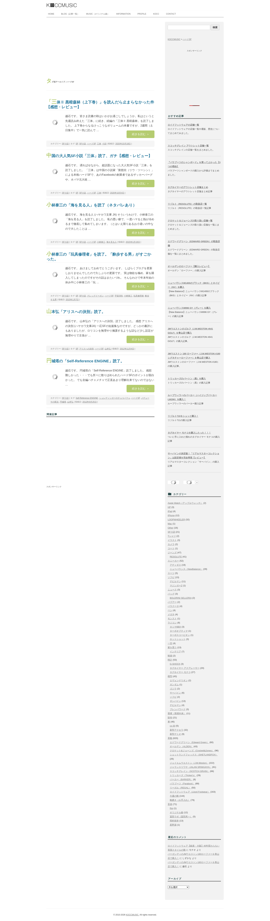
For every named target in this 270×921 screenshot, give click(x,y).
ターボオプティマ (179, 631)
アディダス (175, 565)
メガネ (171, 614)
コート (171, 548)
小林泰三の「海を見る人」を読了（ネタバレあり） (91, 205)
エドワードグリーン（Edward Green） (189, 742)
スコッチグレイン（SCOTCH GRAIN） (189, 771)
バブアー (172, 602)
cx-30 (172, 726)
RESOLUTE (176, 556)
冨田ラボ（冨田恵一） (181, 816)
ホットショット (177, 639)
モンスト (172, 618)
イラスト (172, 540)
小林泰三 (101, 242)
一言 (170, 643)
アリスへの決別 (86, 349)
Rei (171, 808)
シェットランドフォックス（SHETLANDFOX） (194, 754)
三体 (99, 143)
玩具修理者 (138, 296)
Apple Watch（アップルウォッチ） (185, 503)
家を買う (172, 647)
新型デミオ (175, 734)
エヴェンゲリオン (179, 680)
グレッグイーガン (95, 296)
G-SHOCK (175, 664)
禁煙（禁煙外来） (177, 713)
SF (77, 143)
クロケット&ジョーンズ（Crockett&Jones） (192, 750)
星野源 (173, 825)
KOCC (156, 14)
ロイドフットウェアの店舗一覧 (183, 125)
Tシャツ (172, 536)
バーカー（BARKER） (181, 779)
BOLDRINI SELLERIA (180, 598)
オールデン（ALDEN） (181, 746)
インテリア (175, 651)
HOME (51, 14)
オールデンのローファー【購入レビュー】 (189, 266)
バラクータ (173, 606)
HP (169, 507)
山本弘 (108, 349)
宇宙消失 (119, 296)
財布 (170, 717)
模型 (170, 676)
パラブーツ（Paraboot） (182, 783)
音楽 (170, 804)
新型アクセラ (176, 730)
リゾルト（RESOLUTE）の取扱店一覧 (187, 204)
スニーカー (173, 561)
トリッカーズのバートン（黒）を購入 (187, 378)
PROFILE (141, 14)
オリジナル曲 (176, 812)
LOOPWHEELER (176, 519)
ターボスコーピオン (180, 635)
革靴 (170, 738)
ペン (170, 610)
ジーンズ (172, 552)
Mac (170, 523)
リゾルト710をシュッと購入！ (183, 416)
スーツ (171, 573)
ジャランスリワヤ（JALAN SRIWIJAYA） (190, 767)
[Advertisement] (100, 48)
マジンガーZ (176, 585)
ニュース (172, 589)
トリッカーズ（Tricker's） (183, 775)
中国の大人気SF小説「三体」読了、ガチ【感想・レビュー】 (99, 156)
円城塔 (63, 402)
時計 (170, 660)
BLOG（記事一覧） (70, 14)
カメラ (171, 544)
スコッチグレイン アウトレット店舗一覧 (188, 145)
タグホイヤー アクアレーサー (185, 668)
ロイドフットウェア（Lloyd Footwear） (190, 792)
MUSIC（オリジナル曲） (97, 14)
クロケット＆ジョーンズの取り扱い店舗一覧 (190, 220)
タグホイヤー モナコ (180, 672)
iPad (170, 511)
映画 (170, 655)
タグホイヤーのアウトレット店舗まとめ (188, 187)
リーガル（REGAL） (180, 787)
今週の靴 (174, 796)
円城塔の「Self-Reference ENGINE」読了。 (85, 361)
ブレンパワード (177, 709)
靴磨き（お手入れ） (180, 800)
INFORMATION (123, 14)
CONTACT (171, 14)
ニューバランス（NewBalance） (186, 569)
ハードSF (91, 143)
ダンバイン (175, 701)
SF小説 (65, 143)
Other (170, 528)
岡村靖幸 (174, 820)
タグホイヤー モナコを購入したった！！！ (189, 432)
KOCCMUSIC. (132, 915)
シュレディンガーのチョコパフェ (114, 398)
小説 (104, 143)
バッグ (171, 594)
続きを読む (140, 134)
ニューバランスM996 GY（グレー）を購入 (189, 308)
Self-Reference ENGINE (87, 398)
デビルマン (175, 581)
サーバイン (175, 693)
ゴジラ (173, 688)
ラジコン (172, 622)
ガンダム (174, 684)
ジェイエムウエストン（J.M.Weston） (189, 763)
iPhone (171, 515)
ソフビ (171, 577)
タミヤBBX (175, 627)
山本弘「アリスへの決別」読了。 (75, 312)
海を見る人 (111, 242)
